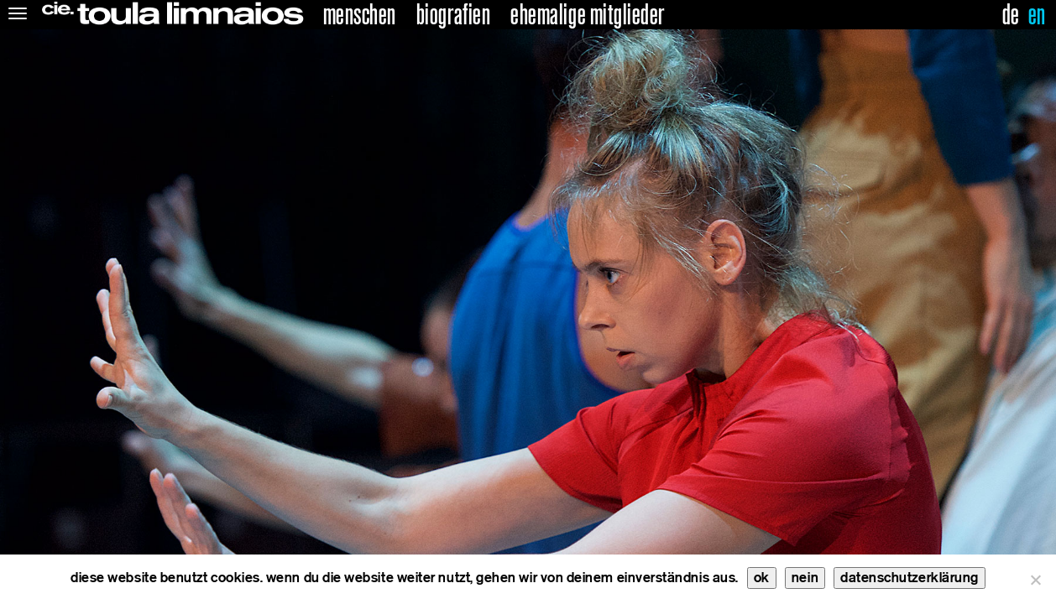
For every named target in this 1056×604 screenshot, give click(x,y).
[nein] (1035, 579)
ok (762, 578)
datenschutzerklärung (909, 578)
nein (805, 578)
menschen (359, 15)
